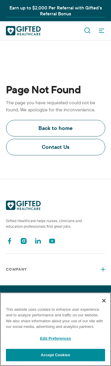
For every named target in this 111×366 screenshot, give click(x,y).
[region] (55, 329)
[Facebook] (9, 240)
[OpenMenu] (101, 30)
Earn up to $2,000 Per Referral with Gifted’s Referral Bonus (55, 11)
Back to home (55, 128)
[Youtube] (52, 240)
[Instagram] (23, 240)
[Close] (103, 300)
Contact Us (56, 147)
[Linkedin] (37, 240)
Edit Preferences (55, 338)
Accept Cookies (55, 355)
